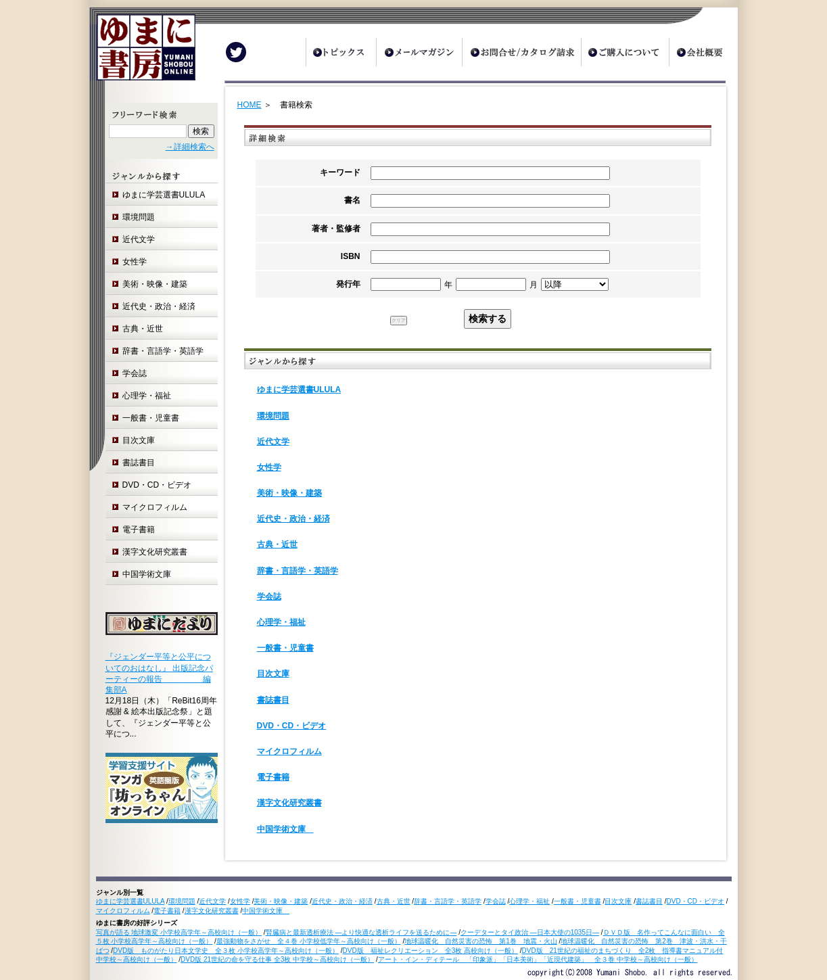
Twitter (236, 52)
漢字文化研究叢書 (154, 552)
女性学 (134, 261)
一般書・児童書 (150, 418)
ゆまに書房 (142, 52)
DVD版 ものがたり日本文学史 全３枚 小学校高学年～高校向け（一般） (226, 950)
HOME (249, 105)
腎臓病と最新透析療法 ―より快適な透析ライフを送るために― (361, 932)
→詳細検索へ (190, 146)
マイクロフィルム (154, 507)
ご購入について (625, 52)
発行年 (348, 284)
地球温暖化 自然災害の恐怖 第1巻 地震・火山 (480, 941)
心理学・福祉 (146, 395)
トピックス (341, 52)
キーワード (340, 172)
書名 (352, 200)
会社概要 (703, 52)
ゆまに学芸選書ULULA (164, 195)
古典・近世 (142, 328)
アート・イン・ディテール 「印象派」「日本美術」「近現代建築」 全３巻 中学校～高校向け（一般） (538, 959)
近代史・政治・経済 (158, 306)
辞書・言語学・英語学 (163, 351)
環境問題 (138, 217)
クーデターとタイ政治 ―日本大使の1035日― (529, 932)
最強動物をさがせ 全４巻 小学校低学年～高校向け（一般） (308, 941)
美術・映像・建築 (154, 284)
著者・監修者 (336, 228)
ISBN (350, 256)
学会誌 (134, 373)
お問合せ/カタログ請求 (521, 52)
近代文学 (138, 239)
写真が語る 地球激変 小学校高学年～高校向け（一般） (179, 932)
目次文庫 (138, 440)
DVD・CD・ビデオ (157, 485)
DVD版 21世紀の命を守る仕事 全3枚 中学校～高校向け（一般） (277, 959)
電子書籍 (138, 529)
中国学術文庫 (150, 574)
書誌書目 (138, 462)
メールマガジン (419, 52)
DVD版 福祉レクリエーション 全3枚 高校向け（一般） (430, 950)
